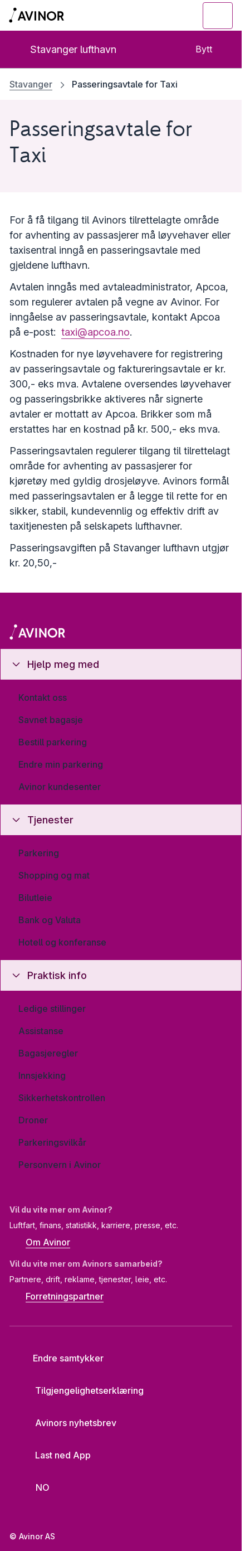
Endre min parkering (60, 764)
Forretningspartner (56, 1296)
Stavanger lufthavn (64, 49)
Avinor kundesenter (59, 786)
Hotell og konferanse (62, 942)
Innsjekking (42, 1075)
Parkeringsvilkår (52, 1142)
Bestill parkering (52, 742)
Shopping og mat (54, 875)
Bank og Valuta (49, 919)
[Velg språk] (35, 1487)
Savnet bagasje (50, 719)
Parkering (38, 853)
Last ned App (54, 1455)
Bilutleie (35, 897)
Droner (33, 1120)
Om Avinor (39, 1243)
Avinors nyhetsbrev (67, 1422)
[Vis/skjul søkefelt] (156, 15)
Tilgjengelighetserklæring (81, 1390)
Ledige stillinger (52, 1008)
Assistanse (40, 1030)
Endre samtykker (61, 1358)
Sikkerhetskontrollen (61, 1097)
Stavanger (30, 84)
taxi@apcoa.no (95, 332)
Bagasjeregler (48, 1053)
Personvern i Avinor (59, 1164)
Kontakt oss (42, 697)
